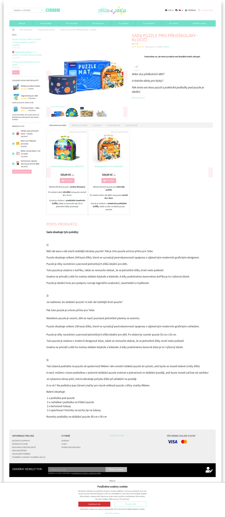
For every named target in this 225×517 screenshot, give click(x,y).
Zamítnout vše (94, 504)
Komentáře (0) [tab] (114, 125)
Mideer (166, 46)
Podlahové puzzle (46, 29)
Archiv (15, 72)
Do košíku (67, 180)
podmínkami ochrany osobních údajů (86, 473)
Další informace (138, 97)
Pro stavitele (26, 29)
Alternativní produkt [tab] (57, 125)
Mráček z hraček (117, 435)
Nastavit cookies (112, 513)
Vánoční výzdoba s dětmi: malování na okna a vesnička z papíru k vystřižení (26, 42)
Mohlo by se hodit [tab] (79, 125)
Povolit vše (130, 504)
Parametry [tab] (97, 125)
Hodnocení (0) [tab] (131, 125)
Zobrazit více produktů (21, 171)
